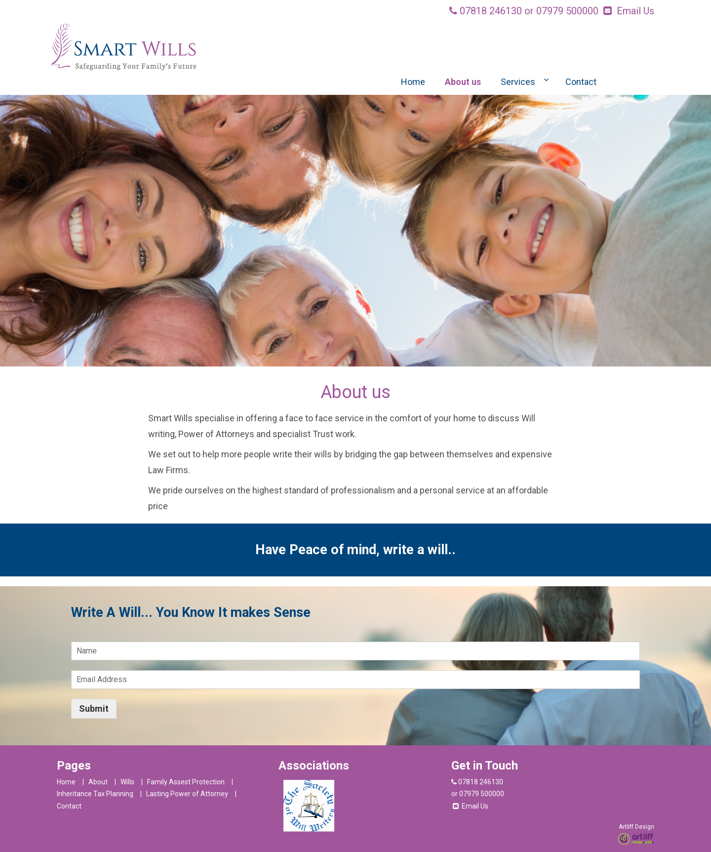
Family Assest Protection (186, 782)
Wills (127, 782)
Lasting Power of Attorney (187, 794)
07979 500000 (567, 11)
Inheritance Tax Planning (95, 794)
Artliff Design (636, 826)
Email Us (635, 11)
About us (463, 82)
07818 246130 (491, 11)
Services (518, 82)
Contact (580, 82)
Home (413, 82)
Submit (94, 708)
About (98, 782)
